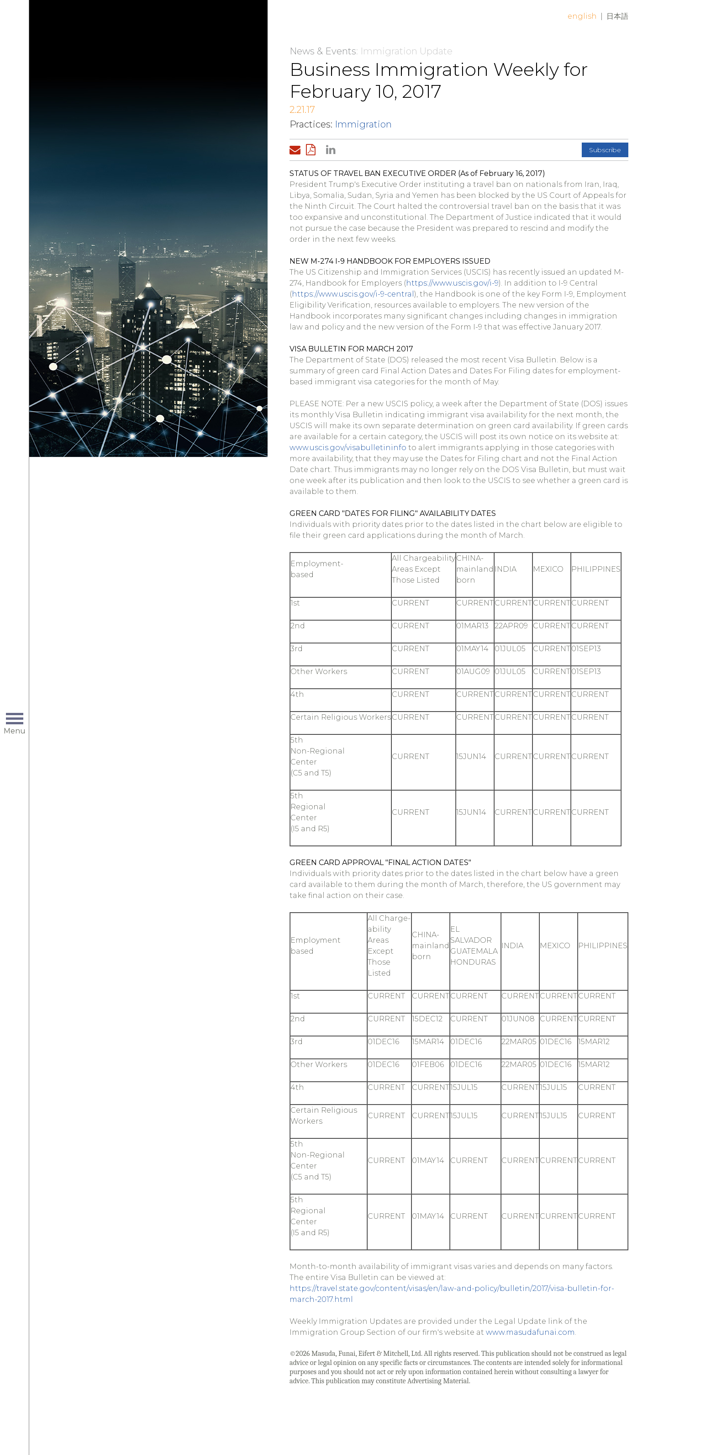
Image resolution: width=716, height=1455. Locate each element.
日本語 (617, 16)
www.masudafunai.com (530, 1332)
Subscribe (605, 150)
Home (174, 24)
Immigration (363, 124)
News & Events (323, 51)
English (582, 16)
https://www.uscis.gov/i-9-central (353, 294)
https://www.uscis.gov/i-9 (452, 283)
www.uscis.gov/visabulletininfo (348, 447)
